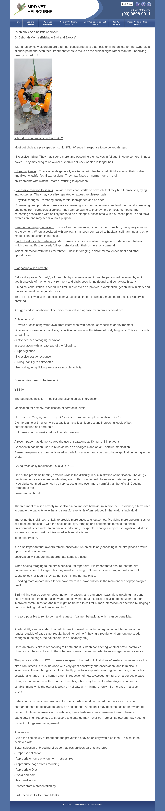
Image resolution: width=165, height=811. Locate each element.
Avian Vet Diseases (47, 23)
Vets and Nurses (30, 23)
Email (149, 4)
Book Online (127, 4)
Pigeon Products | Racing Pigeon (137, 23)
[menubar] (82, 23)
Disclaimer (67, 804)
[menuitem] (18, 23)
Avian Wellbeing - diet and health (95, 23)
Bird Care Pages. (116, 23)
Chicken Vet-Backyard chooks (69, 23)
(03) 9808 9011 (136, 13)
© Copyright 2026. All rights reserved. (88, 804)
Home (138, 4)
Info (143, 4)
